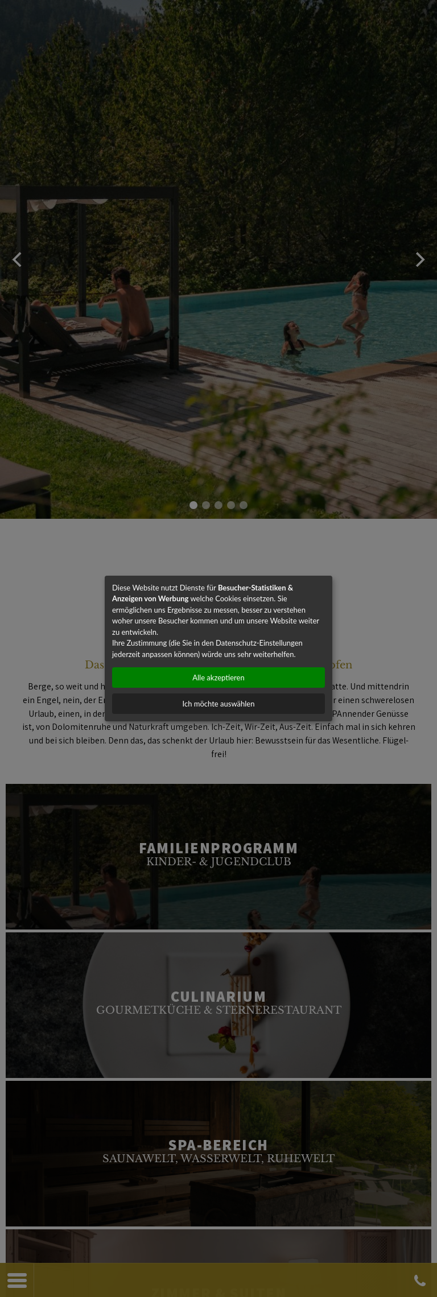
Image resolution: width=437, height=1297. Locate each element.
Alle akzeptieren (218, 677)
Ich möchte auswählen (219, 703)
